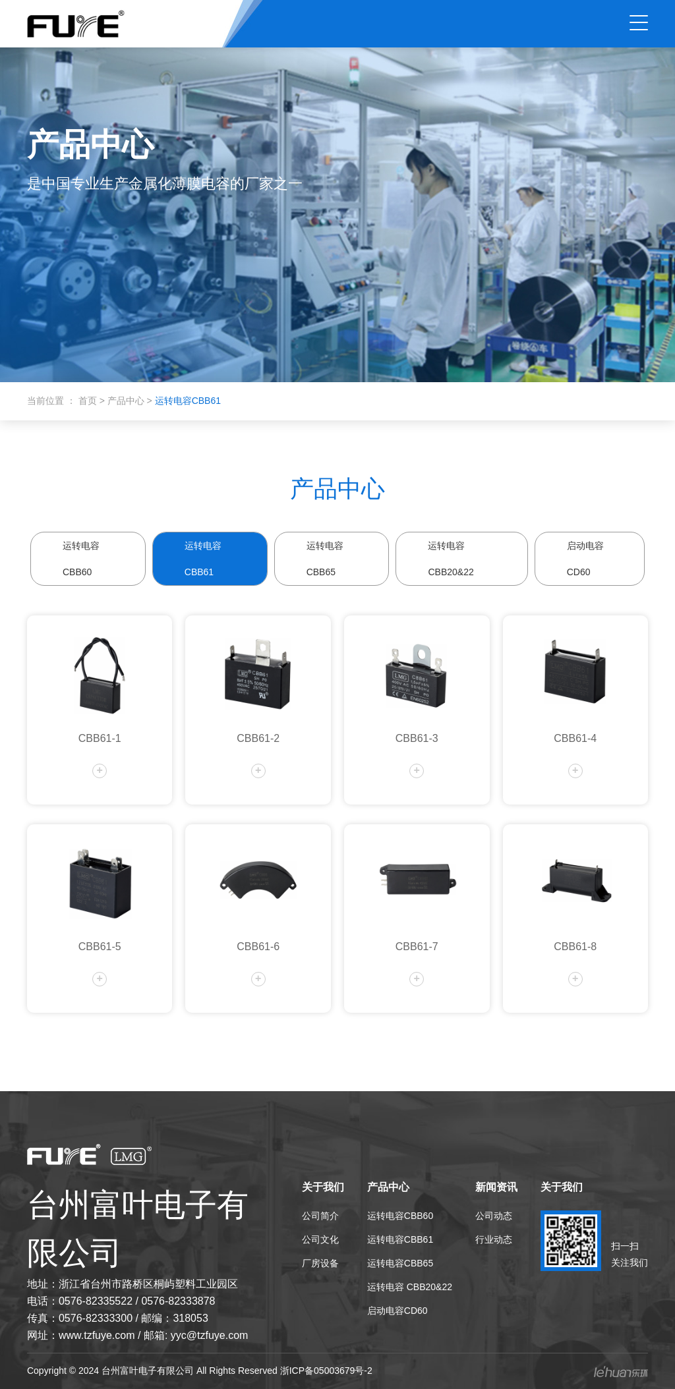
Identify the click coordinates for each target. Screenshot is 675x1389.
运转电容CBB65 (325, 558)
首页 (89, 400)
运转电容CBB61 (203, 558)
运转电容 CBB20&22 (450, 558)
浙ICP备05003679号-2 (326, 1370)
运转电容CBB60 (81, 558)
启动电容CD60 (585, 558)
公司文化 (320, 1239)
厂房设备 (320, 1263)
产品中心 (127, 400)
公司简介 (320, 1215)
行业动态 (493, 1239)
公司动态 (493, 1215)
